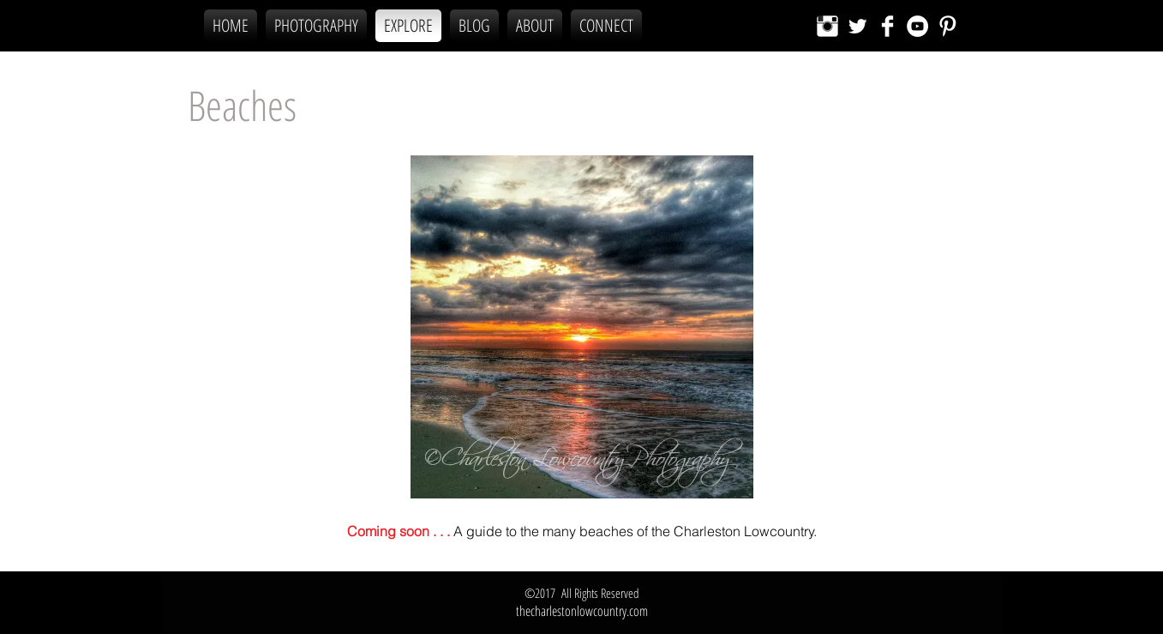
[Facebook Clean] (887, 26)
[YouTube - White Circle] (917, 26)
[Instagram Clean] (827, 26)
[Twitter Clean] (857, 26)
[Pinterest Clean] (947, 26)
